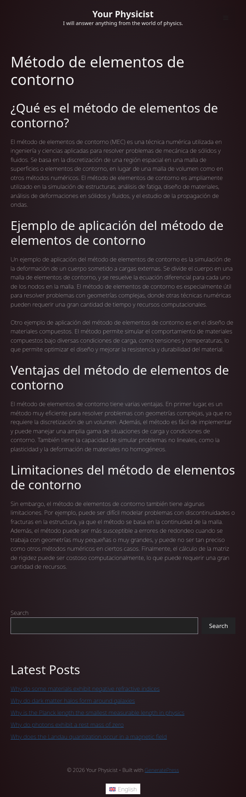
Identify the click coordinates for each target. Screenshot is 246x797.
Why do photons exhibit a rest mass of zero (67, 724)
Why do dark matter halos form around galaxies (73, 700)
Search (20, 613)
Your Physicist (123, 14)
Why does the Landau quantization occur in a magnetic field (89, 736)
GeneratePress (162, 769)
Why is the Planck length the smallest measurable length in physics (97, 712)
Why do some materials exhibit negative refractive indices (85, 688)
